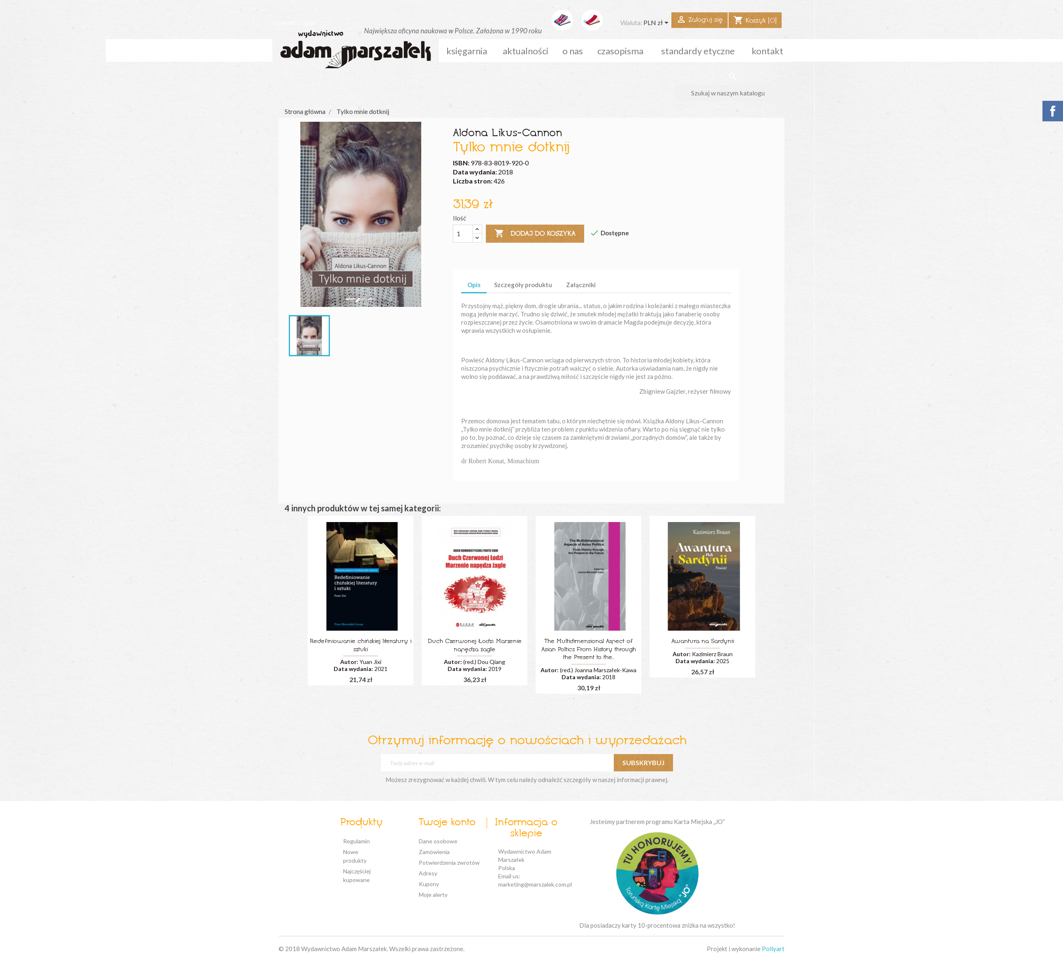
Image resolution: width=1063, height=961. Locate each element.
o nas (572, 50)
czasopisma (620, 50)
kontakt (767, 50)
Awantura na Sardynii (702, 641)
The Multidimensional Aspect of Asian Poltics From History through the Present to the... (588, 649)
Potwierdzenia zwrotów (449, 862)
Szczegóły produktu (523, 284)
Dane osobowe (438, 841)
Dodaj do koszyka (535, 233)
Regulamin (356, 841)
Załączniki (581, 284)
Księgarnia (466, 50)
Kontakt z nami (293, 22)
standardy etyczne (698, 50)
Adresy (428, 873)
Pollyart (773, 948)
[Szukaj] (732, 93)
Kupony (429, 883)
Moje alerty (433, 894)
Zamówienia (434, 851)
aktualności (525, 50)
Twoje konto (447, 823)
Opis (473, 284)
